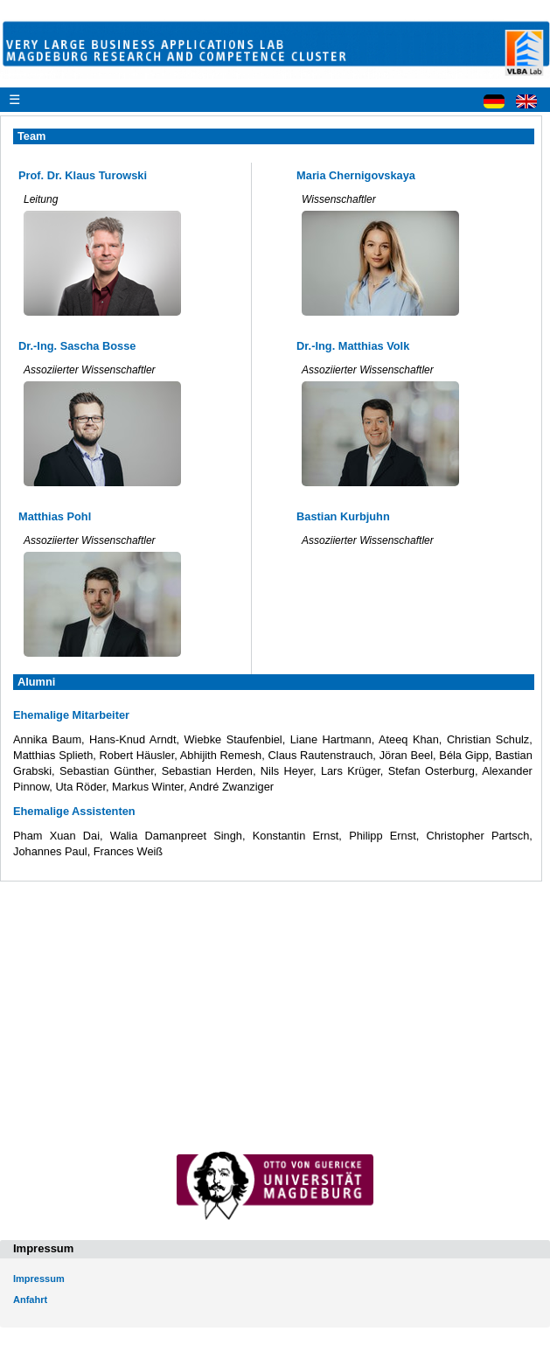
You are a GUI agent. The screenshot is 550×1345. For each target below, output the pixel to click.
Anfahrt (30, 1299)
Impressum (39, 1278)
